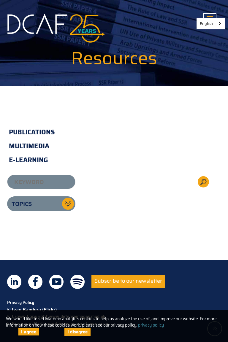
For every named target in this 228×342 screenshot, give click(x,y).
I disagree (77, 331)
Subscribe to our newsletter (128, 281)
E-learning (28, 160)
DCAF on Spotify (77, 282)
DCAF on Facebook (35, 282)
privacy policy (151, 325)
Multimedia (29, 146)
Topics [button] (22, 204)
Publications (32, 132)
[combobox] (211, 23)
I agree (29, 331)
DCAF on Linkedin (14, 282)
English (206, 23)
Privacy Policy (20, 302)
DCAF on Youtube (56, 282)
